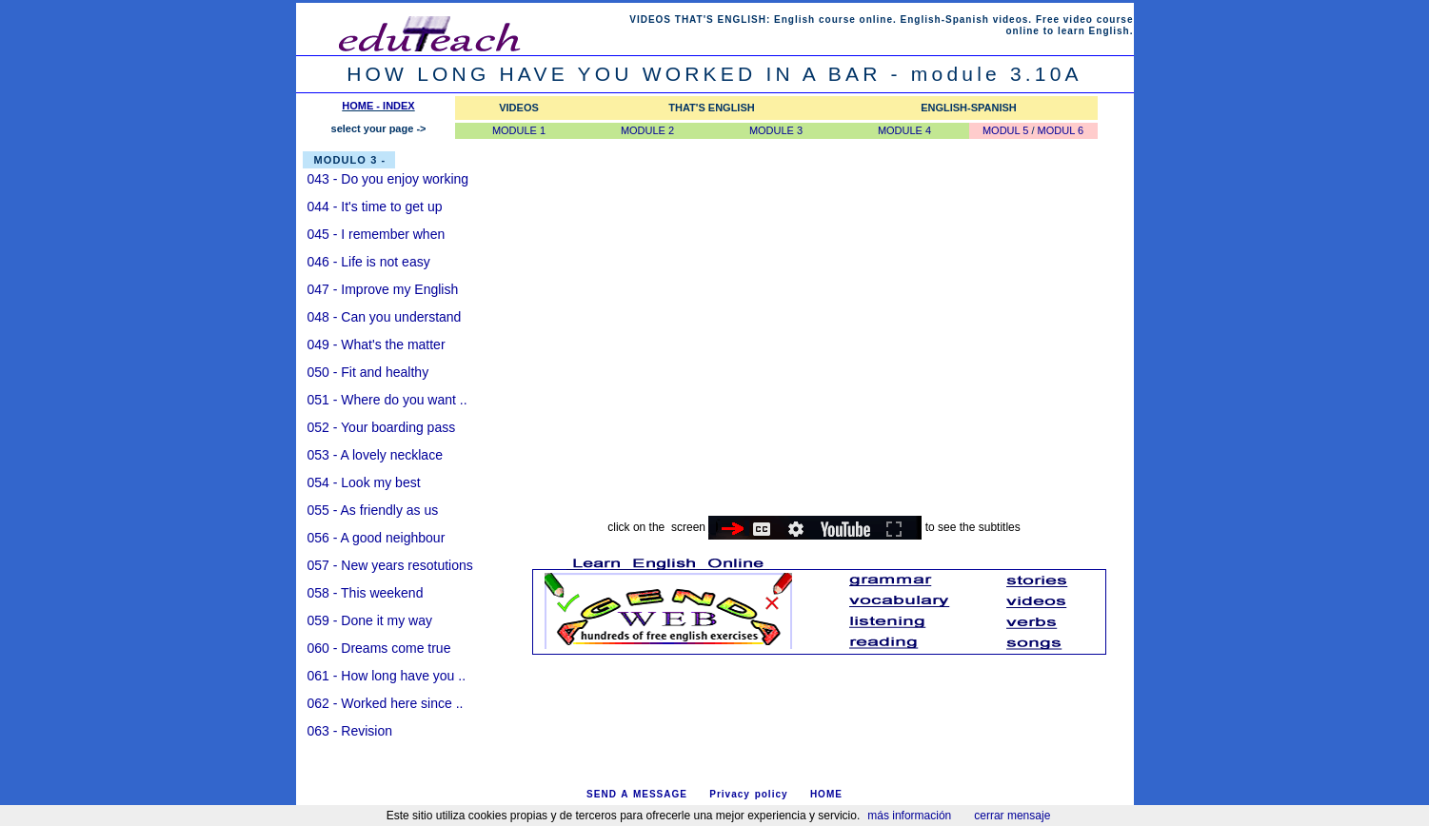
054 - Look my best (364, 482)
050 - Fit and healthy (368, 372)
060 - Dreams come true (379, 648)
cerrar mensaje (1012, 815)
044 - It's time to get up (375, 206)
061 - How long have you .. (387, 675)
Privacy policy (748, 794)
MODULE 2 (647, 130)
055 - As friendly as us (373, 510)
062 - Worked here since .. (386, 703)
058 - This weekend (366, 592)
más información (909, 815)
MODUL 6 (1061, 130)
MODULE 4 (904, 130)
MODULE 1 (519, 130)
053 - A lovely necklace (375, 454)
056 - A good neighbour (377, 537)
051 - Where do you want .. (387, 399)
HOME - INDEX (378, 105)
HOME (826, 794)
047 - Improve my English (383, 289)
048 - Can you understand (385, 316)
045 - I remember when (377, 234)
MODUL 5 (1005, 130)
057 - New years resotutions (390, 565)
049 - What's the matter (377, 344)
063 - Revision (350, 730)
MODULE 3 (776, 130)
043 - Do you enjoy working (388, 179)
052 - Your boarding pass (382, 427)
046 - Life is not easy (369, 261)
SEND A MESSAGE (636, 794)
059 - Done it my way (370, 620)
